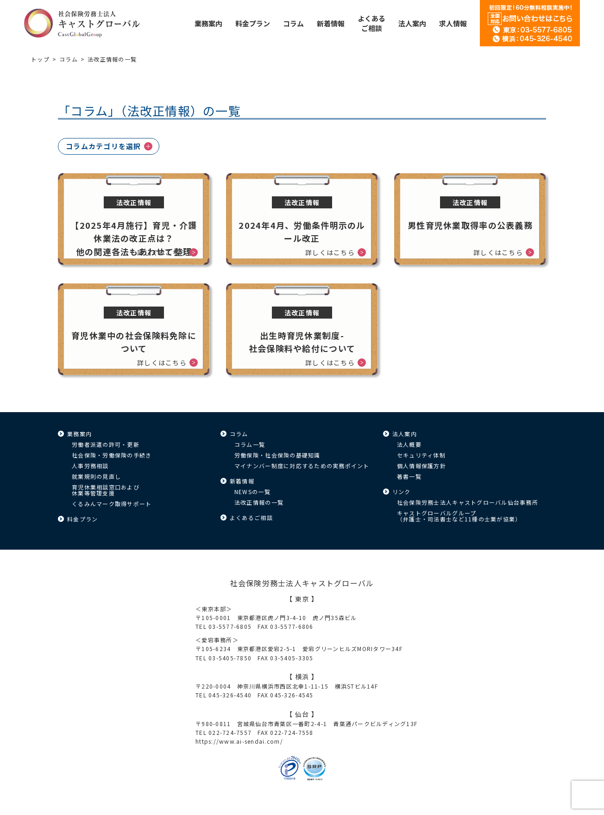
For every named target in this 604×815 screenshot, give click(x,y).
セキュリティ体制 (421, 455)
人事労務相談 (90, 466)
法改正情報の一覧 (258, 502)
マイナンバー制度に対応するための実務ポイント (302, 466)
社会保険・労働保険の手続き (111, 455)
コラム (68, 59)
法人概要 (409, 444)
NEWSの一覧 (252, 492)
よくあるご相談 (251, 517)
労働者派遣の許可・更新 (105, 444)
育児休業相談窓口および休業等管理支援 (105, 490)
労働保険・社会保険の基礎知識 (277, 455)
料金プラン (82, 519)
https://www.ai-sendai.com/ (239, 741)
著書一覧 (409, 476)
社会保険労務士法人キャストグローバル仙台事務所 (467, 502)
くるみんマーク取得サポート (111, 504)
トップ (40, 59)
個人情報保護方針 (421, 466)
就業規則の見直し (96, 476)
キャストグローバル (82, 23)
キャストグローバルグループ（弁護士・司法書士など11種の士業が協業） (459, 516)
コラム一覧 (249, 444)
